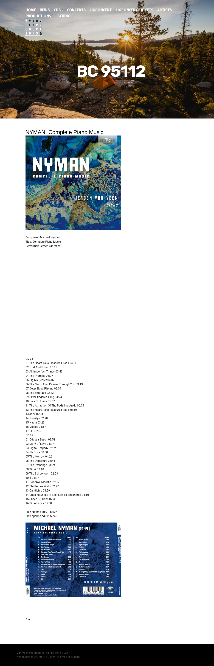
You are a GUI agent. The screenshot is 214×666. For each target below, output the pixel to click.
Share (28, 619)
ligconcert (101, 9)
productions (38, 15)
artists (164, 9)
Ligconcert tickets (134, 9)
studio (64, 15)
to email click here (68, 657)
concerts (76, 9)
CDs (57, 9)
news (45, 9)
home (31, 9)
